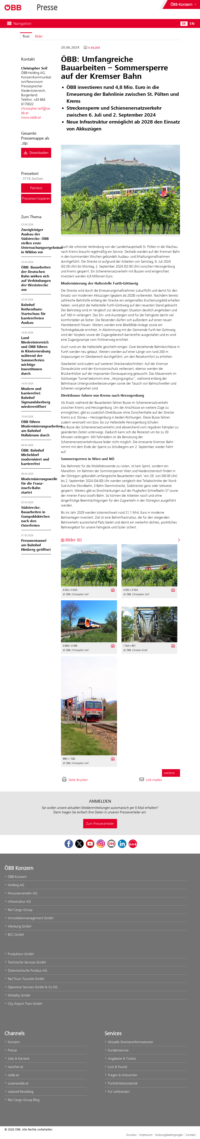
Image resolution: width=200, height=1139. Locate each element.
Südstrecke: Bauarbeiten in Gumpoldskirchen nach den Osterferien (35, 516)
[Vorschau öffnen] (120, 189)
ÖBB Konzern (15, 877)
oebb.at (11, 1075)
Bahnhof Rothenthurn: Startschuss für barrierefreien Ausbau (33, 314)
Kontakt (191, 1135)
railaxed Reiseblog (18, 1091)
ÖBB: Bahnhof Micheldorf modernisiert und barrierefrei (35, 457)
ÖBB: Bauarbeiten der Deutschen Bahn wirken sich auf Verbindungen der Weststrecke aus (36, 278)
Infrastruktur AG (17, 901)
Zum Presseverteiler (100, 823)
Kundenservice (117, 1050)
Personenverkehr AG (20, 893)
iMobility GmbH (17, 995)
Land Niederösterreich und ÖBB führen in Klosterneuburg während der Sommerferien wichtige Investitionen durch (36, 356)
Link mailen (154, 780)
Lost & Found (116, 1067)
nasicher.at (13, 1067)
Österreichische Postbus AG (25, 970)
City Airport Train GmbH (23, 1003)
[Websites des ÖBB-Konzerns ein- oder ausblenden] (184, 4)
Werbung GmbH (17, 926)
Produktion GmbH (19, 954)
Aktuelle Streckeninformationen (129, 1042)
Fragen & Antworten (121, 1075)
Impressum (146, 1135)
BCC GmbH (14, 934)
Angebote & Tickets (120, 1058)
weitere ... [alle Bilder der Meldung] (171, 773)
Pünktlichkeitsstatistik (121, 1083)
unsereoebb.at (16, 1083)
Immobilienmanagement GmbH (28, 918)
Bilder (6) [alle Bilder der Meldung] (71, 540)
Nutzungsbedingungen (169, 1135)
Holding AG (14, 885)
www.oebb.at (31, 117)
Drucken (131, 1135)
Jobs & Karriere (16, 1058)
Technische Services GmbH (25, 962)
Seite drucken (78, 780)
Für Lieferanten (117, 1091)
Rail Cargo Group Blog (21, 1100)
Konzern (12, 1042)
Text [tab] (26, 36)
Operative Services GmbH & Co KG (31, 987)
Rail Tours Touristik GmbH (24, 979)
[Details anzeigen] (112, 589)
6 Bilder (94, 48)
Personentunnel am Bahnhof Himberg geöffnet (36, 545)
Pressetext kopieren (36, 198)
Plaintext (36, 188)
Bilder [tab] (39, 36)
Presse (10, 1050)
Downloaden (36, 153)
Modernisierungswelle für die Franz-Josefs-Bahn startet (39, 486)
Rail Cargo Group (18, 910)
